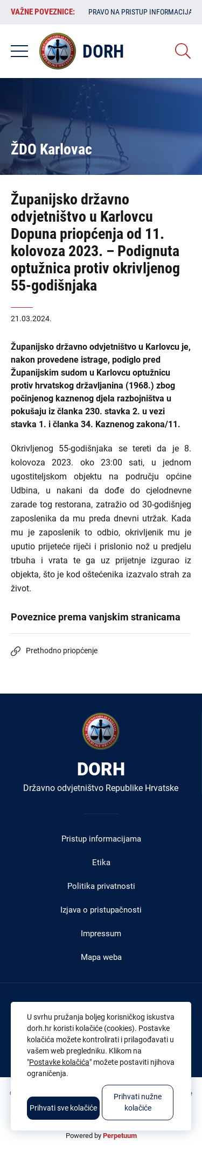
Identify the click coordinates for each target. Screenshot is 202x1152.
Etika (101, 862)
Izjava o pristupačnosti (101, 910)
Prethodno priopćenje (61, 650)
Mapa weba (101, 957)
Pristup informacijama (101, 839)
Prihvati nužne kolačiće (138, 1102)
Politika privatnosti (101, 886)
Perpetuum (120, 1136)
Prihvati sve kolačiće (63, 1108)
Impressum (101, 933)
